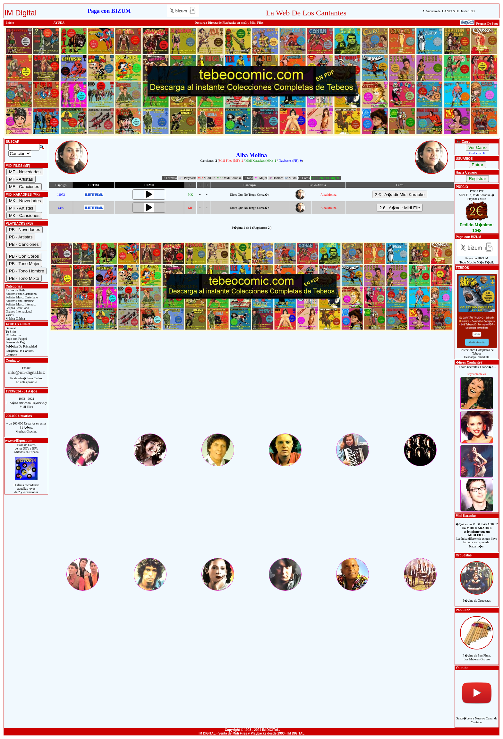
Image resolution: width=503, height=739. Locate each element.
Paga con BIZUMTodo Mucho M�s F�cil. (477, 258)
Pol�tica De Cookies (19, 351)
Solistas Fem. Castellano (21, 294)
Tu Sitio (10, 331)
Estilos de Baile (15, 290)
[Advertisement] (251, 388)
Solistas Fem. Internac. (19, 301)
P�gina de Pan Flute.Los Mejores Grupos (476, 654)
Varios (9, 315)
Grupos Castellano (17, 308)
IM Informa (13, 335)
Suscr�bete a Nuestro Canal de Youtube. (476, 716)
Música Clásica (15, 318)
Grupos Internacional (18, 311)
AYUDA (59, 22)
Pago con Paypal (16, 338)
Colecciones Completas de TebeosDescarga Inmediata (477, 352)
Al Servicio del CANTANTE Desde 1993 (448, 11)
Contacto (11, 355)
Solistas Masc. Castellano (21, 297)
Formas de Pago (15, 342)
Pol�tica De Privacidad (21, 346)
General (10, 328)
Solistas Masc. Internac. (20, 304)
